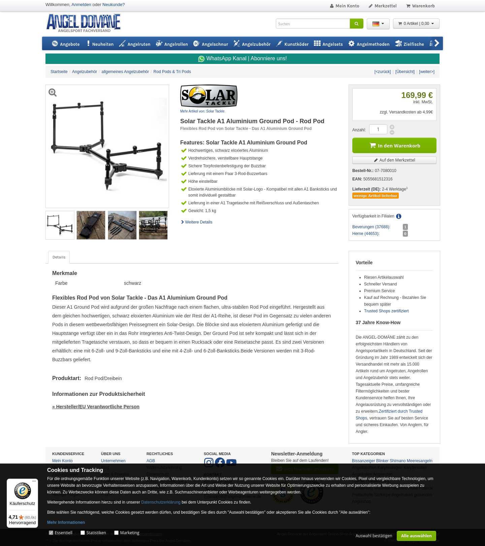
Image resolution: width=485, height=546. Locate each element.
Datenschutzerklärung (161, 502)
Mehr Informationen (66, 522)
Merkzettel (382, 5)
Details (59, 257)
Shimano (398, 460)
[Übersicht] (405, 71)
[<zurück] (383, 71)
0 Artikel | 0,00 (416, 23)
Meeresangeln (419, 460)
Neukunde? (113, 4)
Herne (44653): (366, 233)
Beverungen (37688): (371, 227)
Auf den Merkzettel (394, 160)
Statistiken (96, 533)
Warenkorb (420, 5)
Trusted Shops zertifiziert (386, 311)
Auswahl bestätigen (374, 536)
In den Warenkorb (394, 144)
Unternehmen (113, 460)
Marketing (129, 533)
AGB (151, 460)
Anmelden (81, 4)
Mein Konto (344, 5)
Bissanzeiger (363, 460)
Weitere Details (196, 222)
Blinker (382, 460)
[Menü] (34, 483)
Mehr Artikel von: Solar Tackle (202, 111)
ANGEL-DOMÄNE (86, 23)
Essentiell (63, 533)
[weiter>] (426, 71)
